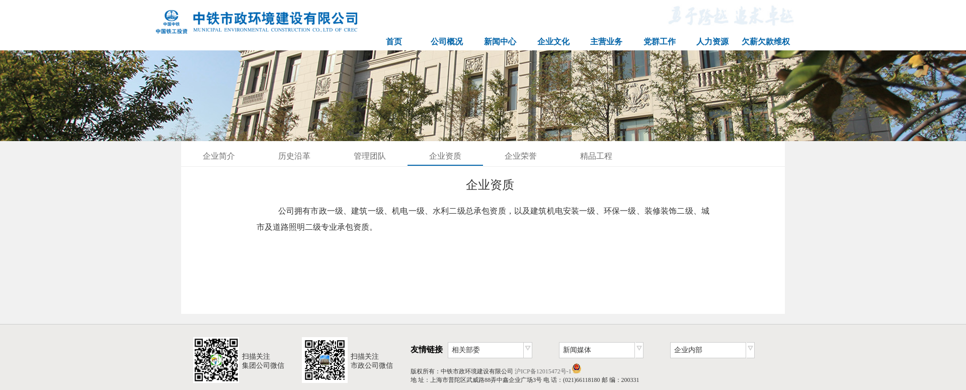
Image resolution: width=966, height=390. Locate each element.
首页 (394, 41)
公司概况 (447, 41)
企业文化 (553, 41)
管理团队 (370, 156)
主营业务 (606, 41)
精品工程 (596, 156)
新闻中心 (500, 41)
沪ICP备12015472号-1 (543, 371)
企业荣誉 (521, 156)
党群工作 (659, 41)
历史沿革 (294, 156)
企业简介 (219, 156)
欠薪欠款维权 (766, 41)
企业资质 (445, 156)
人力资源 (712, 41)
